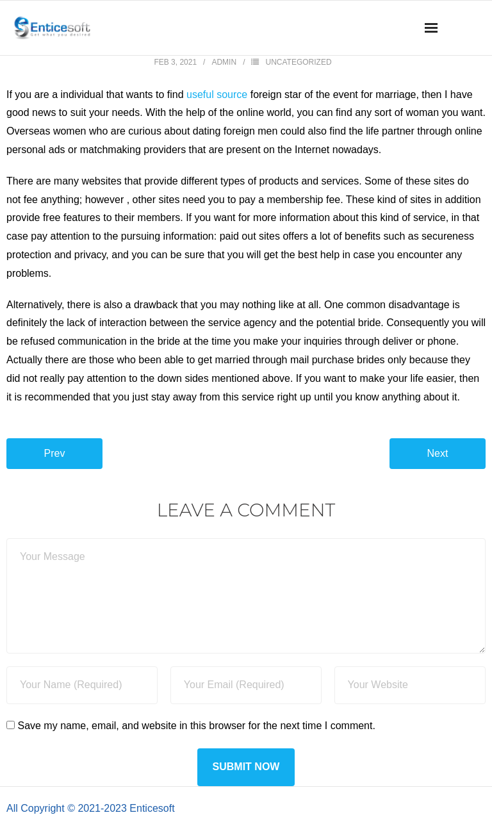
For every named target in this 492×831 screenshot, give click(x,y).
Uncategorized (298, 62)
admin (223, 62)
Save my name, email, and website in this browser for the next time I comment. (196, 725)
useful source (216, 94)
